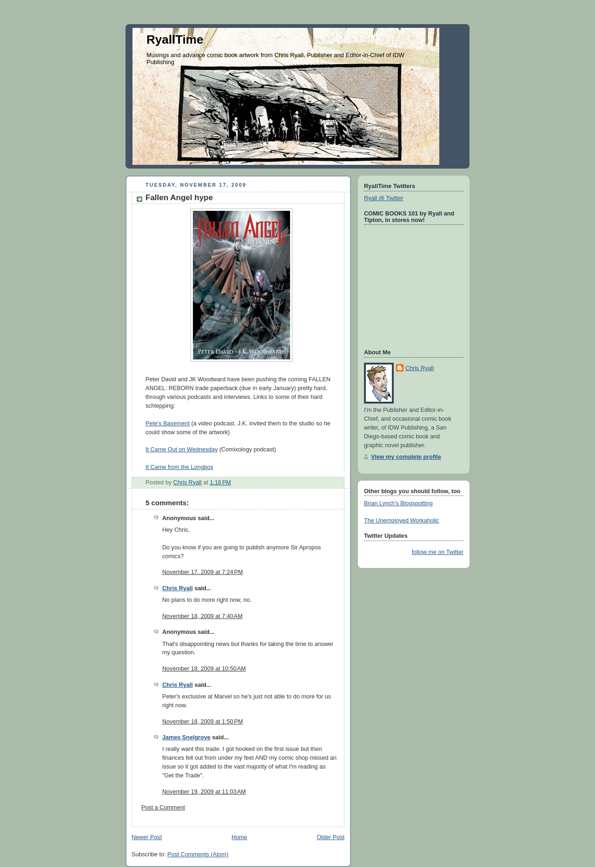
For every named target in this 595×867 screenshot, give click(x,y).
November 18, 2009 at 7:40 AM (202, 616)
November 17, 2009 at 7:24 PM (202, 572)
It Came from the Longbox (179, 467)
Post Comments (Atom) (197, 854)
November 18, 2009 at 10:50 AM (204, 668)
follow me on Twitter (437, 552)
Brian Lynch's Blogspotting (398, 503)
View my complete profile (406, 457)
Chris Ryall (177, 588)
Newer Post (147, 837)
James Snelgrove (186, 737)
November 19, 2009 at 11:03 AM (204, 792)
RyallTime (174, 39)
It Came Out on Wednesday (181, 449)
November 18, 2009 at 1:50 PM (202, 721)
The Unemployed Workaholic (401, 520)
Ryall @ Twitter (383, 198)
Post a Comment (163, 807)
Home (239, 837)
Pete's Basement (167, 423)
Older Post (330, 837)
